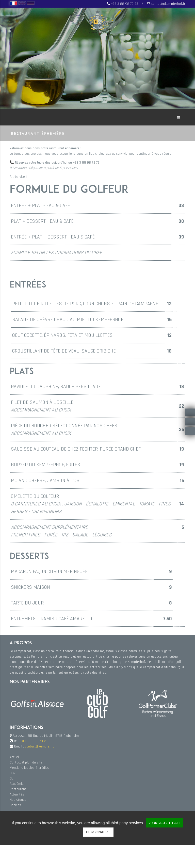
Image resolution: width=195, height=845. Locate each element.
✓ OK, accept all (164, 823)
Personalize (98, 832)
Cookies (15, 805)
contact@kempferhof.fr (168, 4)
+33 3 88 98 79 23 (124, 4)
